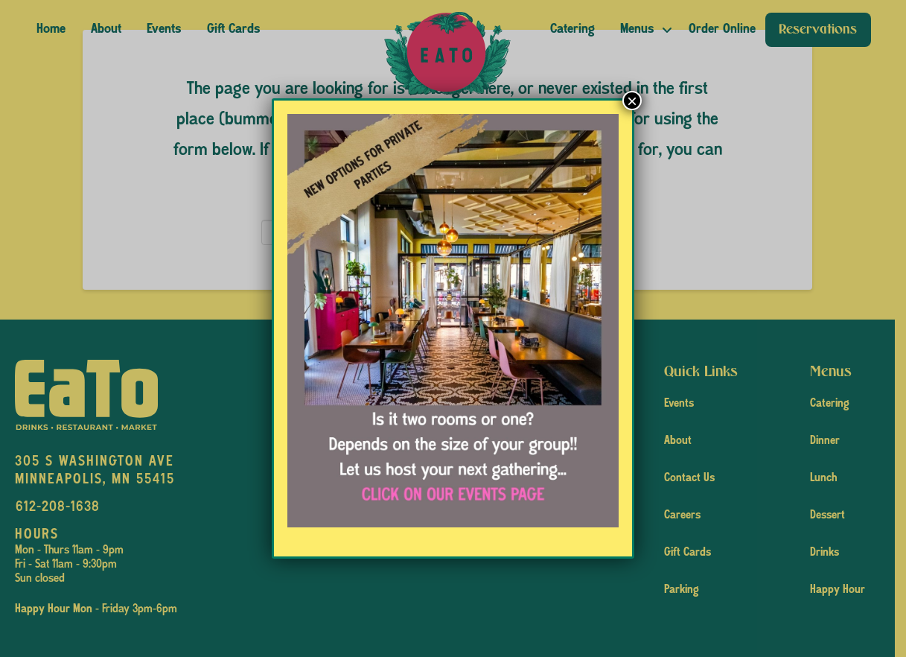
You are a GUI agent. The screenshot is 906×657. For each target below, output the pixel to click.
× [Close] (632, 100)
